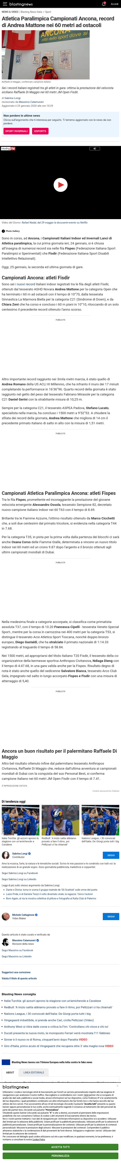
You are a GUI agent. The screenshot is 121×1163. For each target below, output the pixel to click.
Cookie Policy (38, 1139)
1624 (86, 1095)
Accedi (114, 4)
